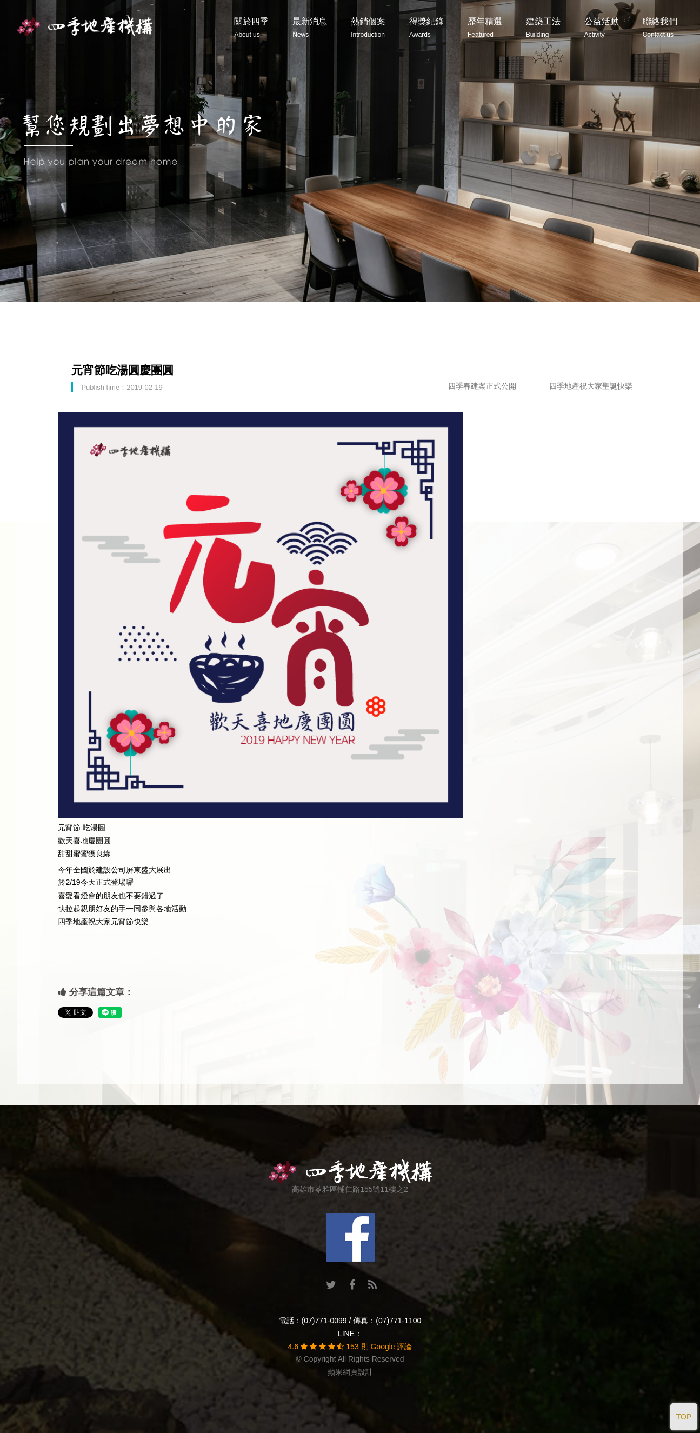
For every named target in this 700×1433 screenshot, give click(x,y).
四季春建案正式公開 (482, 386)
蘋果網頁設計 (350, 1372)
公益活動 (601, 27)
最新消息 (309, 27)
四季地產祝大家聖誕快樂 (590, 386)
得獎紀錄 (426, 27)
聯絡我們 (660, 27)
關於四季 (251, 27)
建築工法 (543, 27)
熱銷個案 (368, 27)
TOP (684, 1416)
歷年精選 (485, 27)
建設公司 (111, 869)
